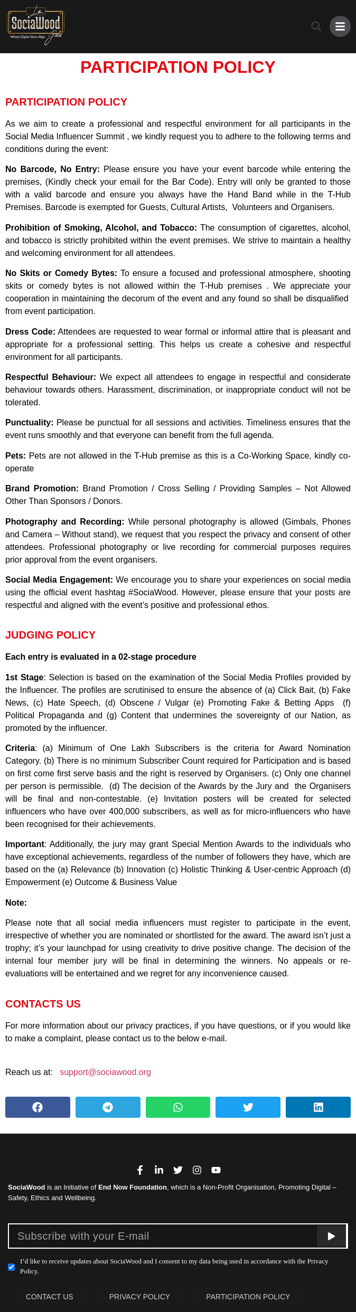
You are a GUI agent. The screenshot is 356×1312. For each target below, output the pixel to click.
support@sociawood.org (105, 1072)
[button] (316, 26)
